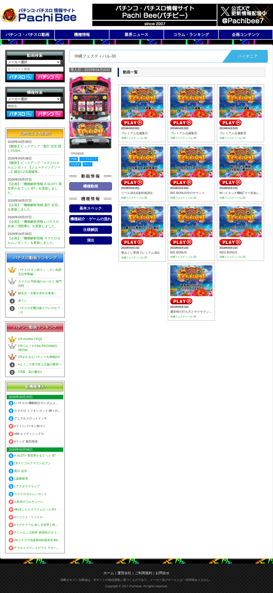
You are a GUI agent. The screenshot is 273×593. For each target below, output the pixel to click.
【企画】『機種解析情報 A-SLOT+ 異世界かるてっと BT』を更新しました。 (35, 188)
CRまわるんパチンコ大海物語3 (39, 357)
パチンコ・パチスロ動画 (27, 34)
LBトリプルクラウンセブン (30, 463)
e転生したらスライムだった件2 (32, 509)
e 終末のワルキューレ (26, 501)
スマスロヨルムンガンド (28, 494)
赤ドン (22, 300)
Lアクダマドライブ (24, 486)
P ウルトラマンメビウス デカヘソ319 (37, 548)
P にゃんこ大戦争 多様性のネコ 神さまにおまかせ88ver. (49, 532)
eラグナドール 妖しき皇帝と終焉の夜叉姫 (39, 525)
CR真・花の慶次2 (30, 372)
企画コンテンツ (246, 34)
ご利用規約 (143, 573)
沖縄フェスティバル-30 (134, 138)
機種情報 (82, 34)
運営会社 (124, 573)
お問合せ (163, 573)
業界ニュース (136, 34)
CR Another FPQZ (30, 339)
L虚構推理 (18, 478)
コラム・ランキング (191, 34)
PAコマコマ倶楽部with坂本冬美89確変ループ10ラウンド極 (51, 540)
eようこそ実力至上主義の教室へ (40, 364)
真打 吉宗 (18, 471)
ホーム (108, 573)
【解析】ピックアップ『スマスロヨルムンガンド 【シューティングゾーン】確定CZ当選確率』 (34, 167)
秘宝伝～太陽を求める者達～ (37, 293)
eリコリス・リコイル (26, 517)
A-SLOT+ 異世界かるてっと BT (32, 455)
